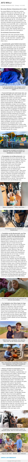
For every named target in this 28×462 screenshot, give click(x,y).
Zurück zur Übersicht (8, 457)
